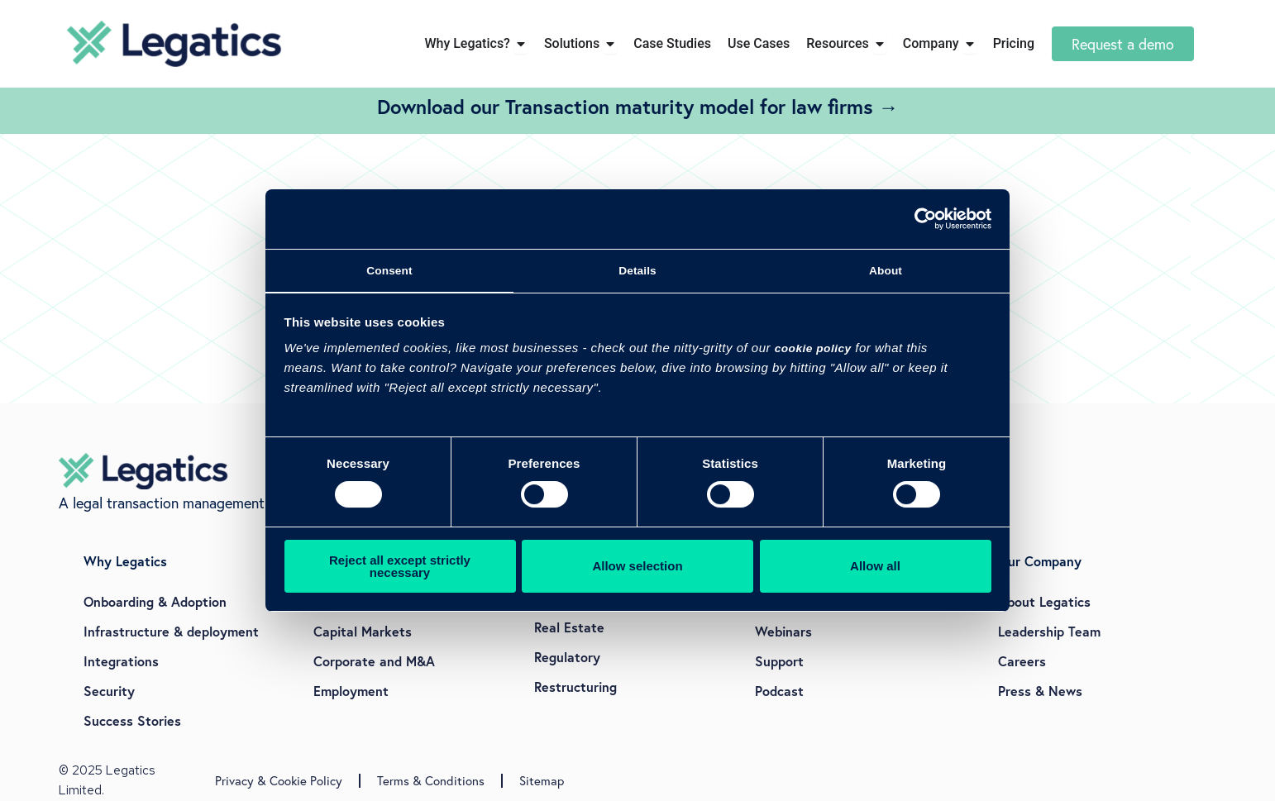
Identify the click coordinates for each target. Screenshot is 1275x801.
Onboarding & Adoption (155, 601)
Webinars (783, 631)
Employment (351, 690)
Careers (1022, 661)
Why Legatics (125, 561)
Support (779, 661)
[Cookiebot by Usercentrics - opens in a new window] (919, 216)
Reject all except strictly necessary (399, 569)
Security (109, 690)
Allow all (875, 569)
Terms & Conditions (431, 780)
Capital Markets (362, 631)
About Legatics (1044, 601)
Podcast (779, 690)
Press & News (1040, 690)
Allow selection (637, 569)
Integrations (121, 661)
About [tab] (885, 271)
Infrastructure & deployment (171, 631)
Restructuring (575, 686)
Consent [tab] (390, 271)
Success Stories (132, 720)
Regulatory (567, 656)
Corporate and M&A (374, 661)
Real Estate (569, 627)
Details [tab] (637, 271)
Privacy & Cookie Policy (278, 780)
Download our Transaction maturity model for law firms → (638, 106)
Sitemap (541, 780)
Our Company (1040, 561)
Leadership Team (1049, 631)
